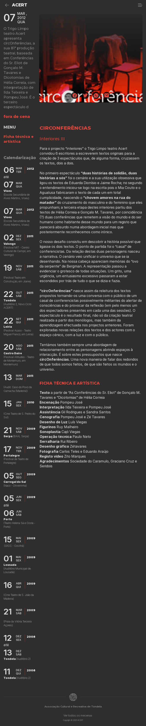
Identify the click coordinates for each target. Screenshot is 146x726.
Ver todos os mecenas (77, 715)
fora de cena (17, 116)
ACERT (19, 5)
